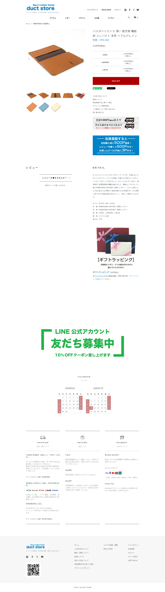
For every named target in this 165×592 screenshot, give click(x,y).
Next (82, 59)
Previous (29, 59)
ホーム (28, 24)
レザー (67, 18)
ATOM (110, 549)
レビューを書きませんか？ (54, 178)
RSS (105, 549)
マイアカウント (92, 10)
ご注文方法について (100, 96)
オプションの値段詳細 (101, 106)
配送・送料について (81, 553)
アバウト (111, 18)
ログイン (117, 10)
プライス (82, 18)
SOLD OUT (116, 81)
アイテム (53, 18)
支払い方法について (81, 560)
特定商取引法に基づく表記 (102, 102)
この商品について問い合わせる (104, 109)
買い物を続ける (98, 112)
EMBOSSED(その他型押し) (41, 24)
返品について (97, 99)
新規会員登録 (106, 10)
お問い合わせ (133, 560)
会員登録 (131, 549)
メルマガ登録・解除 (111, 545)
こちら (39, 504)
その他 (96, 18)
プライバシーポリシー (82, 568)
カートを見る (133, 556)
